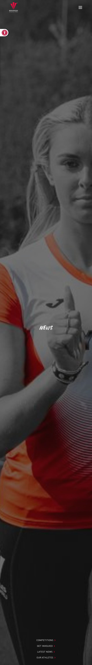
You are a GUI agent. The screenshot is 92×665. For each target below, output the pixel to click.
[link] (4, 32)
